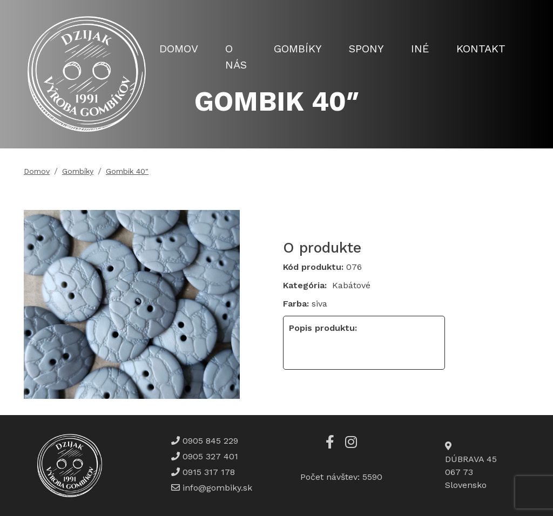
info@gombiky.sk (217, 488)
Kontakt (480, 48)
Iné (420, 48)
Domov (178, 48)
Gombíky (298, 48)
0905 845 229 (209, 441)
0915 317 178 (207, 472)
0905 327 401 (209, 456)
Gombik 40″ (127, 171)
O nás (236, 56)
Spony (366, 48)
